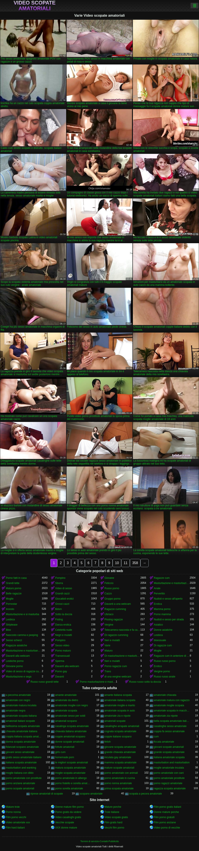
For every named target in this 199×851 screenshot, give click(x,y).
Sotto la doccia (63, 614)
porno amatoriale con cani (169, 772)
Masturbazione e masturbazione (172, 583)
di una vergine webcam (118, 676)
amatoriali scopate (115, 720)
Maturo (109, 650)
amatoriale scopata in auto (120, 710)
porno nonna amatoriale (118, 783)
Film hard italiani (15, 827)
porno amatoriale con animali (121, 772)
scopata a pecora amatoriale (145, 793)
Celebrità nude (63, 629)
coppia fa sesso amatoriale (169, 731)
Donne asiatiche (163, 629)
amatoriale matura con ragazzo (171, 700)
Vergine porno (162, 671)
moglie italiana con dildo (19, 772)
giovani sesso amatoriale (20, 752)
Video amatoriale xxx (18, 822)
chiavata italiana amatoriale (70, 731)
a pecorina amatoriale (18, 695)
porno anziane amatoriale (20, 783)
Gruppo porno (113, 598)
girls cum (60, 752)
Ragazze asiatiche (16, 645)
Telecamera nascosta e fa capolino (122, 629)
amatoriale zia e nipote (118, 715)
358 (135, 563)
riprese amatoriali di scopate (46, 793)
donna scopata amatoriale (21, 741)
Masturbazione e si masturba (22, 614)
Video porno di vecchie (167, 827)
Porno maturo (63, 650)
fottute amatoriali (64, 746)
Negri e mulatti (63, 635)
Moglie (9, 598)
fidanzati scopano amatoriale (22, 746)
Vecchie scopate (64, 822)
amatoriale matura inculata (21, 705)
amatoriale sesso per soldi (70, 715)
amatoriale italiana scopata (120, 700)
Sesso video (62, 645)
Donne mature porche (166, 812)
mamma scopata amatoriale (121, 762)
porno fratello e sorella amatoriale (73, 783)
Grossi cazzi (62, 603)
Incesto (10, 609)
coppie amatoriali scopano (70, 736)
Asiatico (158, 624)
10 (117, 563)
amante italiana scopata (118, 695)
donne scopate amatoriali (69, 741)
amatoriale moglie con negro (71, 705)
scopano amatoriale (91, 793)
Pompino (60, 577)
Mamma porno (162, 609)
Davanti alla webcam (18, 655)
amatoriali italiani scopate (20, 720)
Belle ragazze (14, 593)
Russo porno (112, 588)
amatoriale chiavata (165, 695)
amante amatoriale (65, 695)
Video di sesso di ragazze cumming (24, 671)
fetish (108, 741)
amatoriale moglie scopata (169, 705)
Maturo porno (13, 588)
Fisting (59, 619)
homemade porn (64, 757)
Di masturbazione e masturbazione (122, 655)
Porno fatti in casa (16, 577)
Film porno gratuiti (164, 817)
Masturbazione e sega (18, 676)
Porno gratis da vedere (68, 812)
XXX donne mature (66, 827)
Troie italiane (112, 812)
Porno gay (61, 671)
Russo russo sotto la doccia (145, 681)
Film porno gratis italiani (167, 806)
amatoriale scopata (66, 710)
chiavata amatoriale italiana (21, 731)
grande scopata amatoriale (169, 752)
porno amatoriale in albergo (71, 778)
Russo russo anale (164, 676)
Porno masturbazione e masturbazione (98, 681)
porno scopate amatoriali (20, 788)
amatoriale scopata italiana (21, 715)
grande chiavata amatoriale (120, 752)
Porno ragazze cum (116, 666)
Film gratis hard (114, 822)
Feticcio (109, 583)
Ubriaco (109, 614)
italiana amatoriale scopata (169, 757)
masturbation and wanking (21, 767)
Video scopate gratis (116, 817)
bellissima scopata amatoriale (23, 726)
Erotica (158, 603)
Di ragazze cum (163, 645)
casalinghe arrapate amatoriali (122, 726)
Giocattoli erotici (64, 598)
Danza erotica (63, 624)
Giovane (109, 577)
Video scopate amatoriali (35, 5)
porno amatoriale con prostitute (23, 778)
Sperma (59, 661)
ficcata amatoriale (164, 741)
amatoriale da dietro (66, 700)
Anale (157, 588)
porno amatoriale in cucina (120, 778)
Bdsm (58, 609)
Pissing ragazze (114, 619)
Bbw (8, 629)
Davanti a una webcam (118, 603)
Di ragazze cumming (116, 635)
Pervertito (159, 593)
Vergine (109, 624)
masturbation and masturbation (171, 762)
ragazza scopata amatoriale (170, 788)
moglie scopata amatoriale (70, 772)
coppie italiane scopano (118, 736)
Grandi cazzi (62, 593)
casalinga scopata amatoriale (72, 726)
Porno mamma (162, 614)
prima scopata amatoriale (119, 788)
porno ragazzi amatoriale (168, 783)
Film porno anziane (165, 822)
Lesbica (10, 619)
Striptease (12, 624)
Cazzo (108, 593)
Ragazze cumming (115, 609)
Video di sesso (63, 588)
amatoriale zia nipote (166, 715)
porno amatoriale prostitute (169, 778)
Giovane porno (14, 666)
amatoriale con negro (18, 700)
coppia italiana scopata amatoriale (24, 736)
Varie (107, 645)
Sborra (59, 583)
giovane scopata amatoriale (120, 746)
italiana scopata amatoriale (21, 762)
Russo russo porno (165, 661)
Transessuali (62, 655)
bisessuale (160, 640)
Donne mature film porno (69, 806)
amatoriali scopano (66, 720)
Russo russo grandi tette (44, 681)
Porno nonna (13, 812)
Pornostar (11, 603)
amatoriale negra (15, 710)
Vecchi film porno (114, 827)
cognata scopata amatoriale (120, 731)
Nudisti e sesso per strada (169, 619)
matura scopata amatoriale (70, 767)
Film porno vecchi (16, 817)
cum (156, 736)
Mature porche (113, 806)
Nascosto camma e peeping (22, 635)
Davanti (59, 676)
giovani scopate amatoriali (169, 746)
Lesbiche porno (15, 661)
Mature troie (13, 806)
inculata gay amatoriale (118, 757)
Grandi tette (12, 583)
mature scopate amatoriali (119, 767)
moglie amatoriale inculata (169, 767)
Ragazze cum (162, 577)
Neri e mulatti (112, 640)
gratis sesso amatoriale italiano (23, 757)
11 (125, 563)
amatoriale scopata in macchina (172, 710)
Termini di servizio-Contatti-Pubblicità (99, 841)
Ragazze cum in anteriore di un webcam (172, 655)
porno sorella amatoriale (69, 788)
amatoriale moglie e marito (120, 705)
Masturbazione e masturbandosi (24, 650)
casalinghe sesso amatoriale (170, 726)
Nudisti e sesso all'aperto (168, 598)
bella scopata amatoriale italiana (172, 720)
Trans (108, 671)
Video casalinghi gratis (68, 817)
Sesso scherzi (14, 640)
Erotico (158, 666)
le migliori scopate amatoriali (71, 762)
